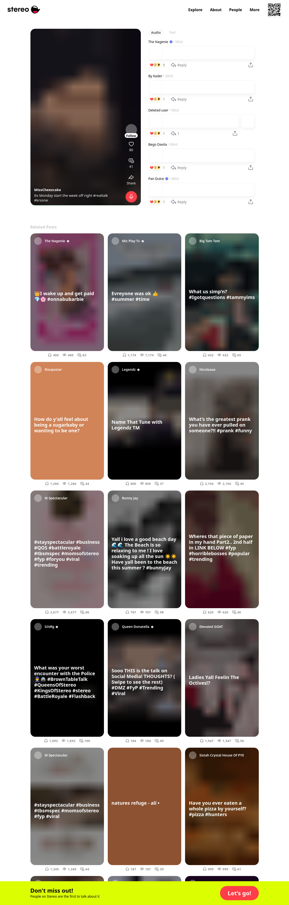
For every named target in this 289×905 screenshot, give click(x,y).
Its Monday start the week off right (63, 195)
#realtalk (100, 195)
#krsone (41, 200)
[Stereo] (24, 10)
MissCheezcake (47, 189)
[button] (239, 893)
